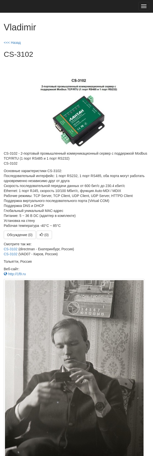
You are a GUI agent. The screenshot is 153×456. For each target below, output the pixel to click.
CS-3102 (10, 249)
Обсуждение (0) (20, 235)
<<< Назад (12, 43)
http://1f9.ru (15, 274)
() (44, 235)
